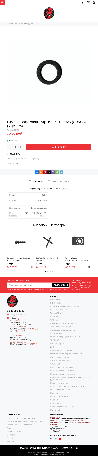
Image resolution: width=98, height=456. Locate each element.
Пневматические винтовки (62, 371)
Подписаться (61, 285)
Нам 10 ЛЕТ (55, 410)
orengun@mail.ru (17, 315)
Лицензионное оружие (60, 357)
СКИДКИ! (54, 400)
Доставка (11, 435)
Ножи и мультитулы (59, 383)
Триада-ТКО (55, 313)
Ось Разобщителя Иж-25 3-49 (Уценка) (47, 259)
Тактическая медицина (60, 327)
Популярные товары (59, 396)
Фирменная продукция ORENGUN (65, 337)
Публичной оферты (59, 289)
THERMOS (54, 340)
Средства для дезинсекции (62, 407)
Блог (9, 428)
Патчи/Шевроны (57, 344)
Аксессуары (55, 403)
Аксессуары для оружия (61, 350)
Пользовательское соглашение (21, 418)
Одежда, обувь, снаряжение (62, 330)
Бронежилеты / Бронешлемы (63, 323)
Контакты (11, 442)
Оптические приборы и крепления (66, 354)
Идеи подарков (57, 300)
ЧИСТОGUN (55, 364)
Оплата (10, 438)
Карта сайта (66, 452)
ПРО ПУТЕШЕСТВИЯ (59, 310)
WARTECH (54, 320)
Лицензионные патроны (61, 360)
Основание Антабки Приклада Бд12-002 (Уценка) (18, 259)
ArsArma (54, 316)
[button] (45, 271)
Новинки (54, 393)
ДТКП (52, 347)
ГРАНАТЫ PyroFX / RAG (60, 390)
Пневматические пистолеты (63, 374)
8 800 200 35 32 (15, 311)
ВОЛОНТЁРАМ (56, 303)
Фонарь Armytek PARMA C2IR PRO (65, 306)
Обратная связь (14, 431)
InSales (64, 454)
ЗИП (17, 163)
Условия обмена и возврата (19, 425)
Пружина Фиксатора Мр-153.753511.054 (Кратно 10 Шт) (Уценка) (77, 259)
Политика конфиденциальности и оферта (25, 421)
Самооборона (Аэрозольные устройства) (68, 386)
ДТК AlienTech (56, 333)
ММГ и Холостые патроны (61, 367)
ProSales (47, 454)
